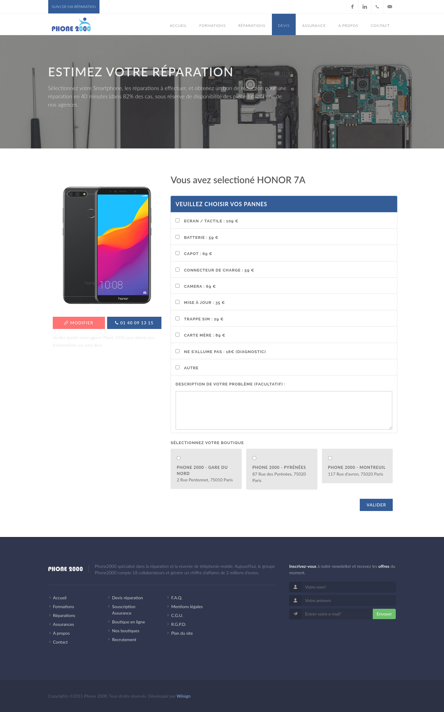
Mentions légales (187, 606)
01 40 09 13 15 (134, 322)
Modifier (78, 322)
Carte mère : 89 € (205, 335)
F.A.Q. (176, 597)
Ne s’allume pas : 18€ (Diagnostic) (225, 351)
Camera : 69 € (200, 286)
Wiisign (184, 696)
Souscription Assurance (123, 609)
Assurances (63, 624)
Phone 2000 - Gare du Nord (202, 470)
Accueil (60, 597)
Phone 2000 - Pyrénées (279, 467)
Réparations (64, 615)
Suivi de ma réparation (74, 6)
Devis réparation (127, 597)
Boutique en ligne (128, 621)
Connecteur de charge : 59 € (219, 270)
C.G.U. (177, 615)
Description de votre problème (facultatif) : (230, 384)
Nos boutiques (125, 630)
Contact (60, 641)
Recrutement (124, 639)
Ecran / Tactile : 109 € (211, 221)
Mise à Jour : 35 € (204, 302)
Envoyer (384, 613)
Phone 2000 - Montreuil (357, 467)
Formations (63, 606)
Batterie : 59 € (201, 237)
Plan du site (182, 633)
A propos (61, 633)
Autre (191, 368)
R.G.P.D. (178, 624)
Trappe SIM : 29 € (204, 319)
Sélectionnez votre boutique (207, 442)
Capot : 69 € (198, 253)
